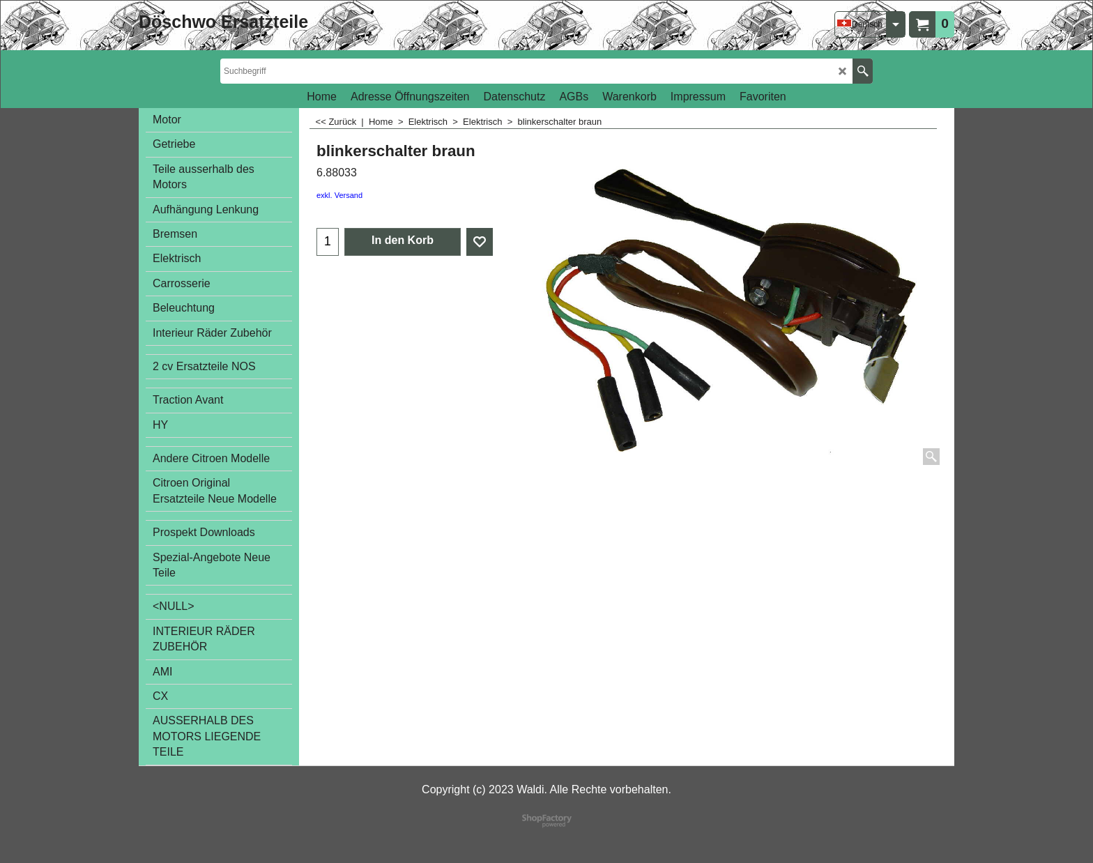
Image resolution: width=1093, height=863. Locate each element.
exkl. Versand (339, 195)
